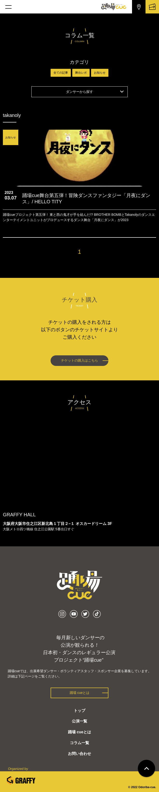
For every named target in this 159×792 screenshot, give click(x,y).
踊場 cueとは (79, 693)
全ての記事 (60, 72)
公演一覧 (79, 721)
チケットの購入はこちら (79, 360)
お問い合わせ (79, 754)
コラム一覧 (79, 743)
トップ (79, 711)
